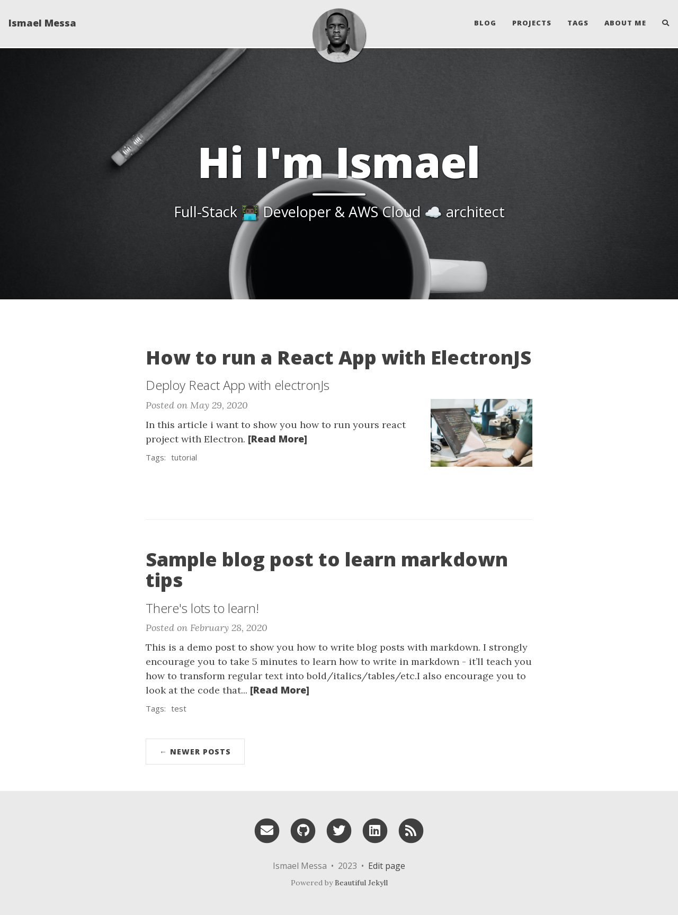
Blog (485, 24)
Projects (531, 24)
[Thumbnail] (481, 431)
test (178, 708)
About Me (625, 24)
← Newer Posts (195, 752)
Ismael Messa (42, 23)
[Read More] (277, 438)
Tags (577, 24)
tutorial (184, 457)
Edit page (386, 866)
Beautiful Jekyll (361, 882)
